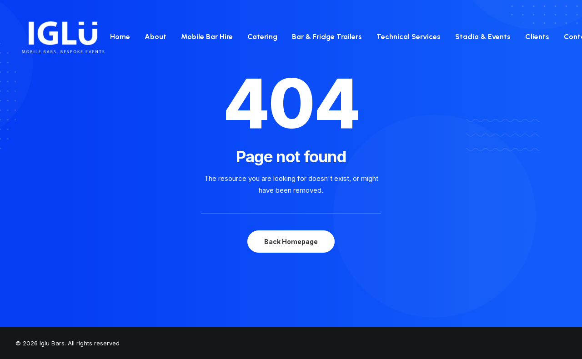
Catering (262, 36)
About (155, 36)
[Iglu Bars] (62, 36)
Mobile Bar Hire (207, 36)
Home (120, 36)
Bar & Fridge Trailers (327, 36)
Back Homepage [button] (291, 241)
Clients (537, 36)
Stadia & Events (483, 36)
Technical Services (408, 36)
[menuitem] (123, 37)
